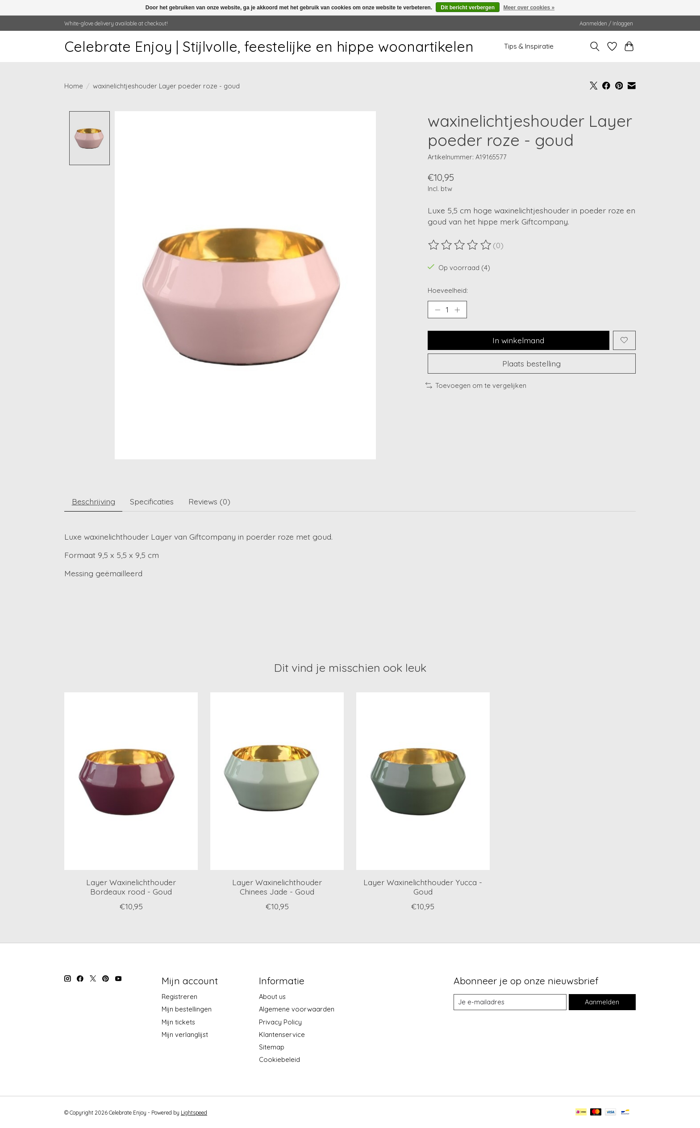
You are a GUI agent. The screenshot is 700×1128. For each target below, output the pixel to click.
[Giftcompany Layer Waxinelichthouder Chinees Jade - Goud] (277, 781)
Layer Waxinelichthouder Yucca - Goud (422, 886)
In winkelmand (518, 340)
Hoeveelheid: (448, 290)
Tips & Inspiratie (529, 46)
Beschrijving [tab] (93, 501)
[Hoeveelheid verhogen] (457, 309)
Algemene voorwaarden (296, 1009)
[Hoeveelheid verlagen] (437, 309)
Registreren (179, 997)
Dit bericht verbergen (468, 7)
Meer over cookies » (528, 7)
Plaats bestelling (531, 363)
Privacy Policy (280, 1022)
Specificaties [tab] (152, 501)
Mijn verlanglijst (185, 1034)
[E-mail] (510, 1002)
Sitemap (271, 1047)
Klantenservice (282, 1034)
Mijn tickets (178, 1022)
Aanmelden (602, 1002)
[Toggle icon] (594, 46)
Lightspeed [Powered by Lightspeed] (194, 1113)
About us (272, 997)
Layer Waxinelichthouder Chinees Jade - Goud (277, 886)
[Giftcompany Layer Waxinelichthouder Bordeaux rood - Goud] (131, 781)
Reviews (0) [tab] (209, 501)
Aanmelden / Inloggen (606, 23)
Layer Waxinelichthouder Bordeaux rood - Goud (131, 886)
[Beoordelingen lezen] (460, 245)
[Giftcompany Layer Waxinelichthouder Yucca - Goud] (423, 781)
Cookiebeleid (279, 1060)
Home (73, 86)
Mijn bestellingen (187, 1009)
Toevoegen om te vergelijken (475, 385)
